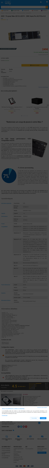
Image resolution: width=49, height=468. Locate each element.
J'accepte (43, 418)
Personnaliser (34, 418)
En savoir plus (4, 415)
